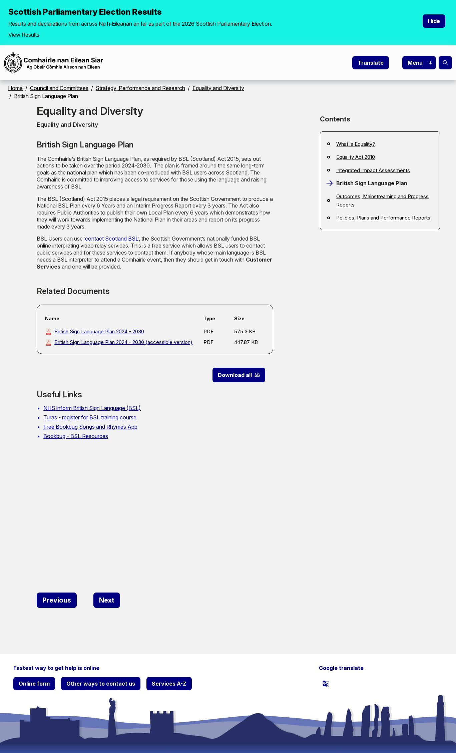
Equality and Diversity (218, 88)
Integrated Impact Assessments (373, 170)
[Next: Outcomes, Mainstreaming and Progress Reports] (106, 600)
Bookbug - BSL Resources (75, 436)
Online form (34, 683)
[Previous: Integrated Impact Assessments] (57, 600)
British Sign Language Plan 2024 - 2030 (99, 331)
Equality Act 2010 (355, 157)
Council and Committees (59, 88)
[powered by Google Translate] (326, 684)
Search (445, 62)
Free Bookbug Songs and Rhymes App (90, 426)
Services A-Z (169, 683)
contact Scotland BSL (111, 238)
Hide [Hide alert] (434, 21)
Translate (371, 62)
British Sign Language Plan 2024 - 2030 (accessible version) (123, 342)
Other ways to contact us (100, 683)
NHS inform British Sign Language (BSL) (92, 408)
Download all (235, 375)
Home (15, 88)
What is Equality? (355, 144)
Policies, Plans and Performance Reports (383, 218)
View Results (23, 34)
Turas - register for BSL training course (89, 417)
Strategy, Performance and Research (140, 88)
